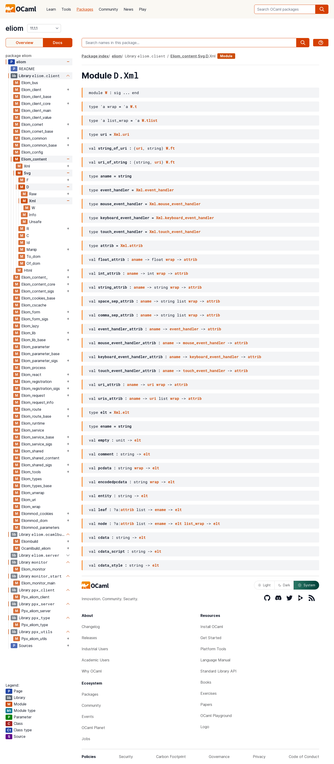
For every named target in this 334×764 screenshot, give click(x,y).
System (306, 585)
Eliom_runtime (33, 423)
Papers (206, 704)
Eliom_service (32, 430)
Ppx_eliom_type (34, 624)
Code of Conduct (304, 756)
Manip (31, 249)
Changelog (91, 626)
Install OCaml (211, 626)
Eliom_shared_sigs (36, 465)
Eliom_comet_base (37, 131)
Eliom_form (30, 312)
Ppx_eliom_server (36, 611)
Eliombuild (29, 541)
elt (137, 440)
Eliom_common (34, 138)
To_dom (33, 256)
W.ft (170, 148)
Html (28, 270)
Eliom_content (34, 159)
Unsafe (35, 221)
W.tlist (149, 120)
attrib (190, 259)
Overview (24, 42)
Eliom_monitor (33, 569)
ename (160, 509)
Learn (51, 9)
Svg (27, 173)
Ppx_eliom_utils (34, 638)
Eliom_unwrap (32, 492)
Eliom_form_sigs (34, 319)
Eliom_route (31, 409)
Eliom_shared (32, 451)
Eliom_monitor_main (38, 583)
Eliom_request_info (37, 402)
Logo (204, 726)
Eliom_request (33, 395)
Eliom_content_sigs (37, 291)
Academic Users (95, 660)
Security (126, 756)
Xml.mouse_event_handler (175, 203)
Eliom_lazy (30, 326)
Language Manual (215, 660)
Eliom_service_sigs (36, 444)
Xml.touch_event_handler (175, 231)
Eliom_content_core (38, 284)
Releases (89, 637)
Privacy (259, 756)
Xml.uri (121, 134)
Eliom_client (31, 89)
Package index (95, 56)
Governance (219, 756)
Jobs (86, 738)
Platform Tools (213, 649)
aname (137, 259)
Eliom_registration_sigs (40, 388)
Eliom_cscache (33, 305)
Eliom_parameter (35, 346)
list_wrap (194, 523)
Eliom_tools (31, 472)
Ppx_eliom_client (35, 597)
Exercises (208, 693)
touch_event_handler (204, 370)
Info (32, 214)
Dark (284, 585)
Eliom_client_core (36, 103)
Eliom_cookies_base (38, 298)
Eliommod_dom (34, 520)
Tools (66, 9)
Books (205, 682)
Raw (33, 194)
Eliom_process (33, 367)
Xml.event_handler (155, 189)
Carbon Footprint (171, 756)
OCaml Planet (93, 727)
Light (264, 585)
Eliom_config (32, 152)
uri (139, 148)
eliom (14, 28)
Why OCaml (92, 671)
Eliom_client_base (36, 96)
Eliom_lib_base (33, 340)
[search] (321, 9)
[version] (44, 28)
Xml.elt (121, 412)
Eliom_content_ (34, 277)
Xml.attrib (131, 245)
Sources (25, 645)
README (27, 68)
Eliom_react (31, 374)
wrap (170, 259)
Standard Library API (218, 671)
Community (108, 9)
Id (28, 242)
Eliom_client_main (36, 110)
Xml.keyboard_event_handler (185, 217)
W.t (133, 106)
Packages (85, 9)
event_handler (184, 328)
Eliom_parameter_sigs (39, 360)
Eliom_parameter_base (40, 353)
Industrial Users (95, 649)
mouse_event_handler (204, 342)
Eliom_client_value (36, 117)
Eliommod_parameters (40, 527)
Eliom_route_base (36, 416)
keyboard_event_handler (214, 356)
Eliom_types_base (36, 485)
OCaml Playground (216, 715)
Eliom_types (31, 479)
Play (142, 9)
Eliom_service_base (37, 437)
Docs (57, 42)
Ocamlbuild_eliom (36, 548)
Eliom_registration (36, 381)
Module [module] (226, 56)
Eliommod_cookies (37, 513)
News (128, 9)
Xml (27, 166)
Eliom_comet (32, 124)
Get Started (211, 637)
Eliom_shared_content (40, 458)
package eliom (19, 55)
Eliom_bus (29, 82)
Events (88, 716)
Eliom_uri (28, 499)
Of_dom (33, 263)
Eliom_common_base (39, 145)
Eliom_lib (28, 333)
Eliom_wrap (30, 506)
